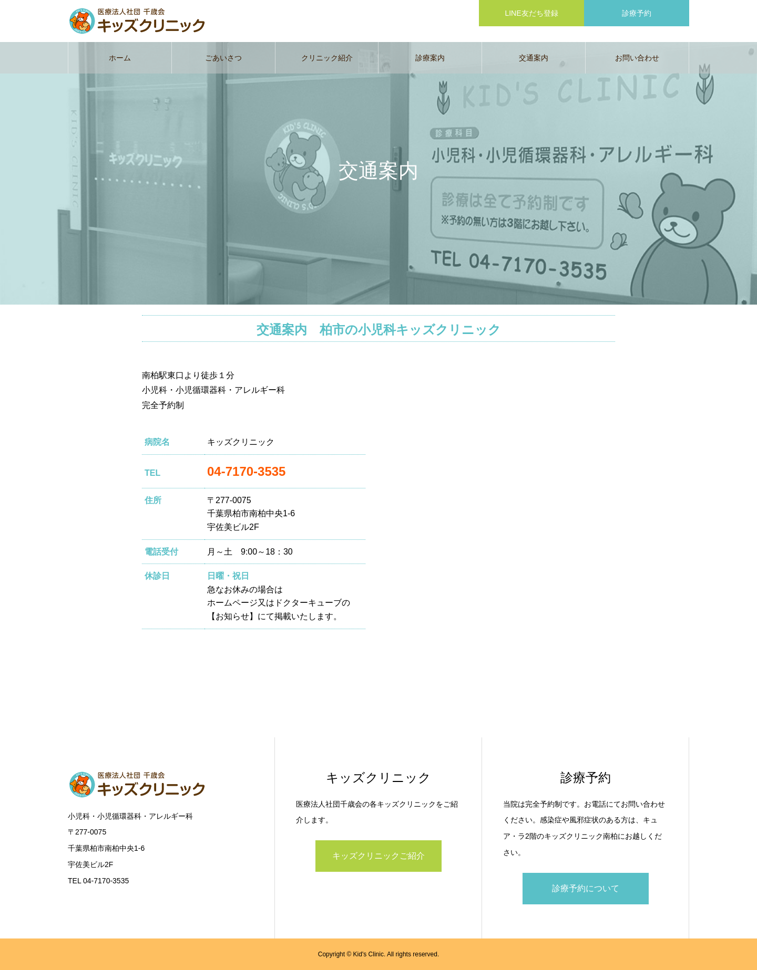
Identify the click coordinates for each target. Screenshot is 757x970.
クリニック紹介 (327, 58)
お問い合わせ (637, 58)
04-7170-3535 (246, 471)
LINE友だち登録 (531, 13)
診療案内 (430, 58)
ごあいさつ (223, 58)
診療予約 (636, 13)
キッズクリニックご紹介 (378, 855)
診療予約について (585, 888)
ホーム (120, 58)
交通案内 (533, 58)
